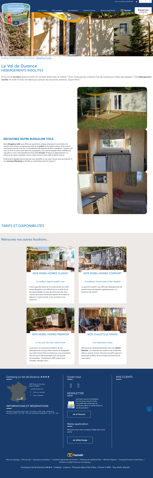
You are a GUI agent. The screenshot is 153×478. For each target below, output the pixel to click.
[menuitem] (136, 1)
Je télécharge (80, 440)
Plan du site (26, 459)
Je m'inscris (79, 414)
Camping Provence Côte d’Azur (131, 459)
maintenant (143, 11)
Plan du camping (12, 459)
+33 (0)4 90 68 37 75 (36, 389)
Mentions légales (109, 459)
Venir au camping (37, 392)
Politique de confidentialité (90, 459)
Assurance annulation (41, 459)
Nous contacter (36, 395)
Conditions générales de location (65, 459)
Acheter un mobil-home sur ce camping (74, 462)
